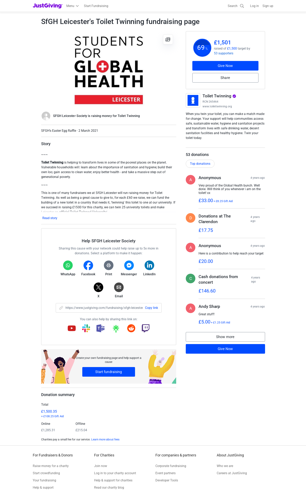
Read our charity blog (109, 487)
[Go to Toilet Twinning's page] (193, 100)
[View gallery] (168, 39)
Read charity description (204, 145)
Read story (49, 218)
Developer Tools (166, 480)
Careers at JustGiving (232, 473)
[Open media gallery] (108, 69)
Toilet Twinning (219, 96)
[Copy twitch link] (146, 328)
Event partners (165, 473)
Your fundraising (44, 480)
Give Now (225, 66)
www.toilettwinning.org (217, 106)
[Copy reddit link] (131, 328)
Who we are (225, 466)
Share (225, 78)
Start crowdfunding (46, 473)
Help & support (43, 487)
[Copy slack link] (86, 328)
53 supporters (223, 53)
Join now (100, 466)
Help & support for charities (113, 480)
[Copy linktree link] (116, 329)
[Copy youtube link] (72, 328)
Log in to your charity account (115, 473)
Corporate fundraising (170, 466)
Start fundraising (108, 372)
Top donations (200, 168)
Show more (229, 342)
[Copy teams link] (100, 328)
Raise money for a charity (51, 466)
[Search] (236, 6)
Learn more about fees (105, 439)
